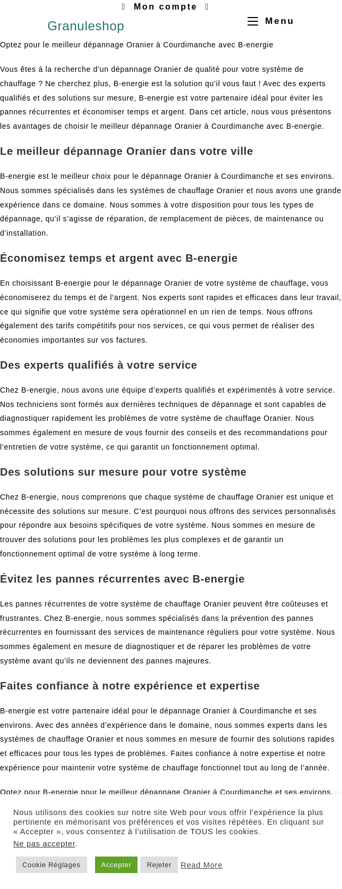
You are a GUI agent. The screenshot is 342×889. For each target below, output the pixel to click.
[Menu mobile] (267, 21)
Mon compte (166, 6)
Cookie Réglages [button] (51, 865)
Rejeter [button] (159, 865)
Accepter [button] (116, 865)
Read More (202, 865)
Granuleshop (85, 26)
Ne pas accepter (44, 844)
